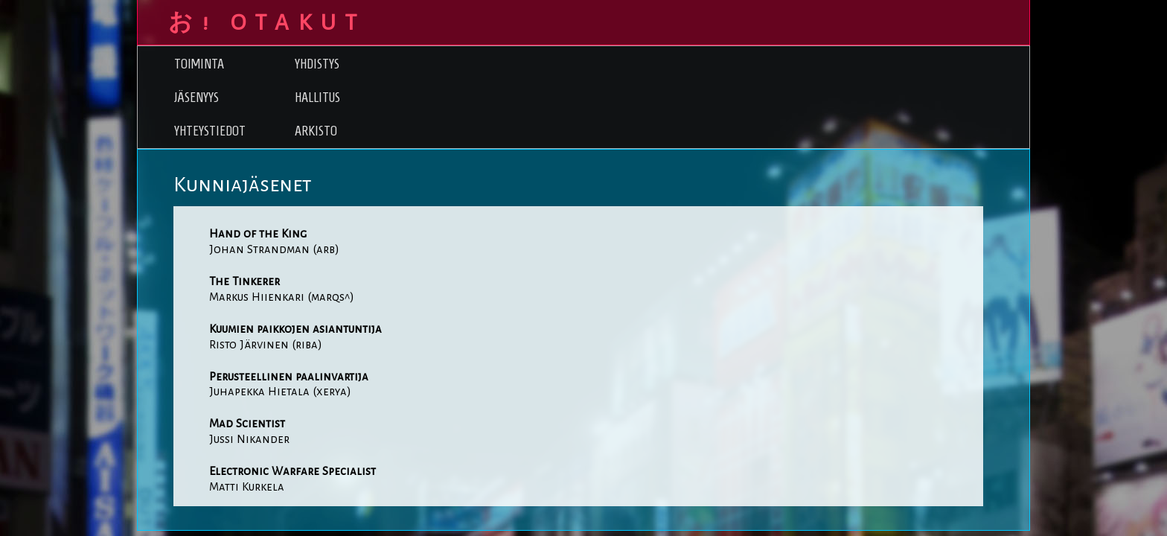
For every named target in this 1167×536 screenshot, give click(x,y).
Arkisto (316, 130)
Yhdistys (317, 63)
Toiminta (199, 63)
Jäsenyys (196, 97)
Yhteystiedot (210, 130)
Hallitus (317, 97)
